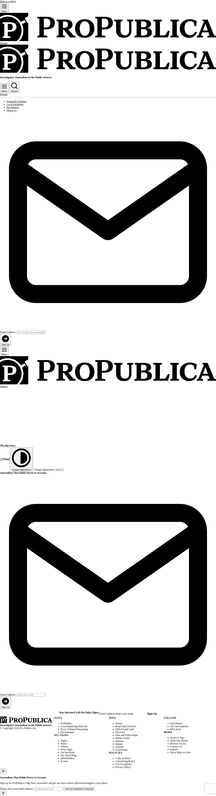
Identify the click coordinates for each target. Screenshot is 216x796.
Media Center (122, 738)
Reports (119, 741)
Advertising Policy (125, 761)
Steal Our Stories (179, 740)
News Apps (67, 749)
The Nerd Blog (68, 755)
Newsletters (13, 107)
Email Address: (8, 332)
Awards (119, 746)
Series (64, 743)
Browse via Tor (178, 743)
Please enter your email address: (17, 788)
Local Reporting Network (74, 726)
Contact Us (176, 746)
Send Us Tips (177, 737)
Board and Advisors (125, 726)
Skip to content (8, 1)
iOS (172, 726)
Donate (174, 749)
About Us (12, 110)
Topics (64, 740)
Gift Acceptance (123, 764)
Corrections (121, 749)
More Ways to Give (180, 752)
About (118, 723)
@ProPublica (68, 758)
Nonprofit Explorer (17, 101)
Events (64, 761)
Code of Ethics (123, 758)
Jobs (117, 735)
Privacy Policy (123, 767)
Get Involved (67, 752)
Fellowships (131, 735)
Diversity (120, 732)
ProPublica (66, 723)
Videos (64, 746)
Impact (119, 744)
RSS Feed (175, 729)
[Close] (3, 771)
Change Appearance (44, 469)
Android (183, 726)
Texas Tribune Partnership (74, 729)
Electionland (67, 732)
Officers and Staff (124, 729)
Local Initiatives (15, 104)
